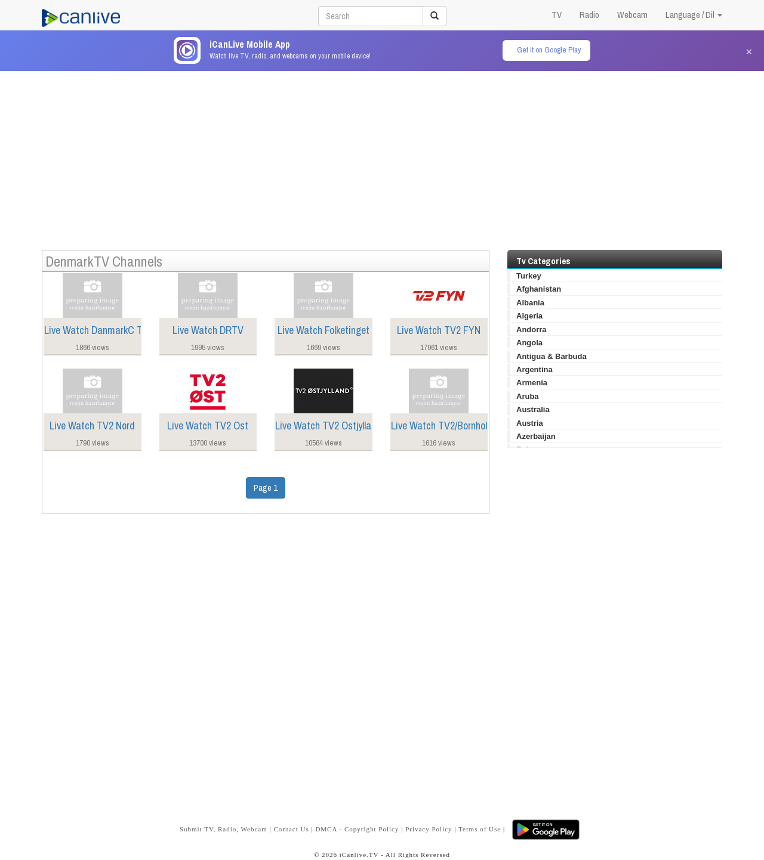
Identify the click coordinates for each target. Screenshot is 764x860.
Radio (589, 14)
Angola (529, 342)
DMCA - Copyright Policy (357, 829)
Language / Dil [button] (694, 14)
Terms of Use (479, 829)
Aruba (527, 396)
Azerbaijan (536, 436)
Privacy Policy (428, 829)
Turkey (528, 275)
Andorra (531, 329)
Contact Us (291, 829)
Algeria (529, 315)
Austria (529, 423)
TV (557, 14)
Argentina (534, 369)
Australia (533, 409)
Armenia (531, 382)
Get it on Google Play (549, 50)
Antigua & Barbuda (551, 356)
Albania (530, 302)
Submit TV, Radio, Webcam (223, 829)
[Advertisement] (382, 154)
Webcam (632, 14)
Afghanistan (538, 288)
